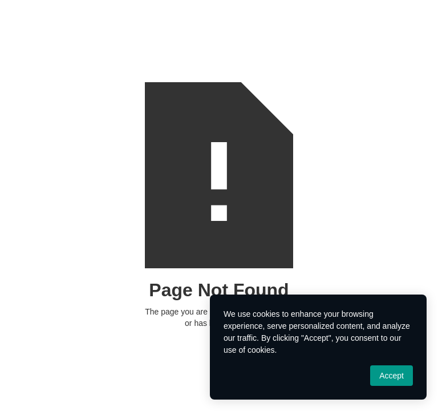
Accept (391, 375)
